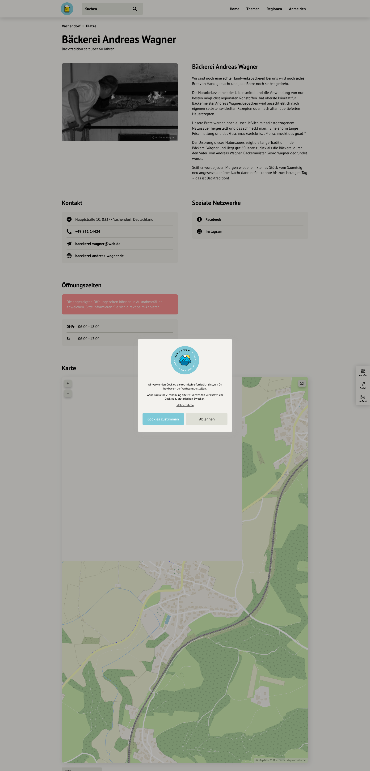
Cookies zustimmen (163, 419)
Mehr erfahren (185, 405)
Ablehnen (207, 419)
